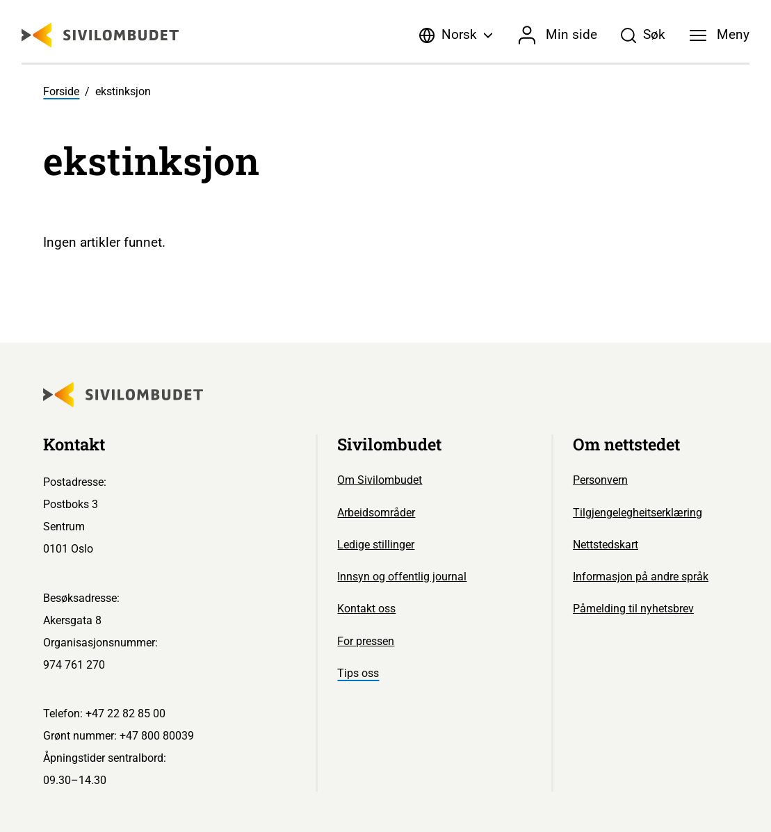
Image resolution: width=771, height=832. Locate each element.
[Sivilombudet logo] (100, 35)
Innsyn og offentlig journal (401, 576)
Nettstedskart (605, 544)
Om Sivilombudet (379, 480)
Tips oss (358, 673)
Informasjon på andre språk (640, 576)
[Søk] (643, 35)
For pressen (365, 641)
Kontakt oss (366, 608)
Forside (61, 91)
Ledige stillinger (375, 544)
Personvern (600, 480)
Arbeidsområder (376, 512)
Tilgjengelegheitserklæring (637, 512)
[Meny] (719, 35)
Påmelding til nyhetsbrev (633, 608)
